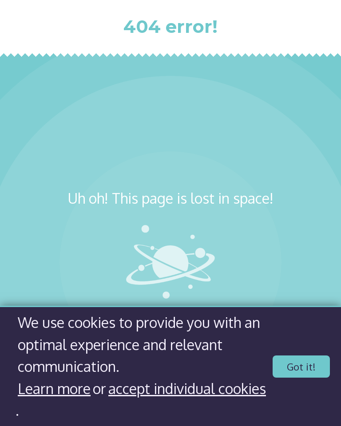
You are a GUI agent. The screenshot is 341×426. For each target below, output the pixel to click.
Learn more (54, 388)
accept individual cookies (187, 388)
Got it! (301, 366)
